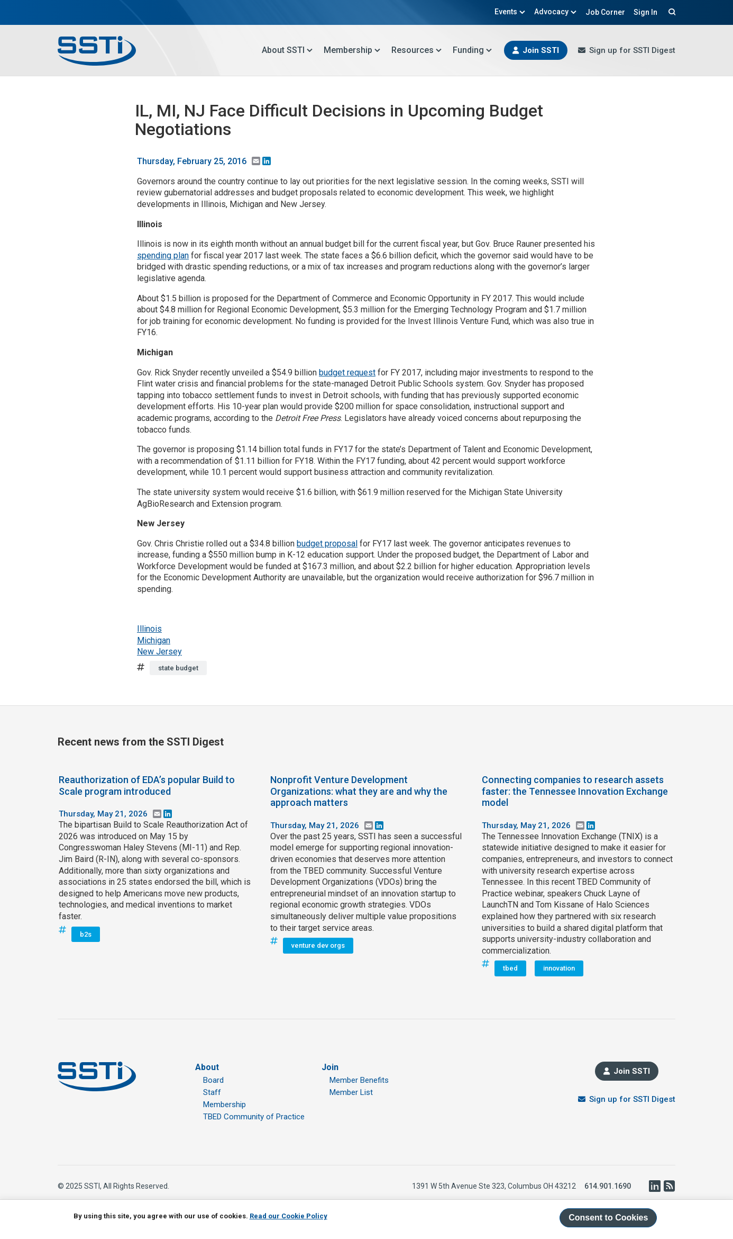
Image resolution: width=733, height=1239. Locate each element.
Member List (351, 1092)
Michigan (153, 640)
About (207, 1067)
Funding (472, 50)
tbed (510, 968)
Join (330, 1067)
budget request (347, 372)
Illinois (149, 629)
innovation (559, 968)
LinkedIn (654, 1186)
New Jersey (159, 652)
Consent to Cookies (608, 1217)
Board (213, 1080)
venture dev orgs (318, 945)
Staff (212, 1092)
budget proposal (327, 543)
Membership (352, 50)
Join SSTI (541, 50)
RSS (669, 1186)
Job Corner (605, 12)
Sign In (645, 12)
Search (670, 11)
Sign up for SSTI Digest (632, 50)
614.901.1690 (607, 1186)
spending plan (163, 255)
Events (510, 11)
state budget (178, 668)
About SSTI (287, 50)
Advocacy (555, 11)
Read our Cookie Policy (288, 1216)
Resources (416, 50)
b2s (85, 934)
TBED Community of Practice (254, 1116)
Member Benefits (359, 1080)
